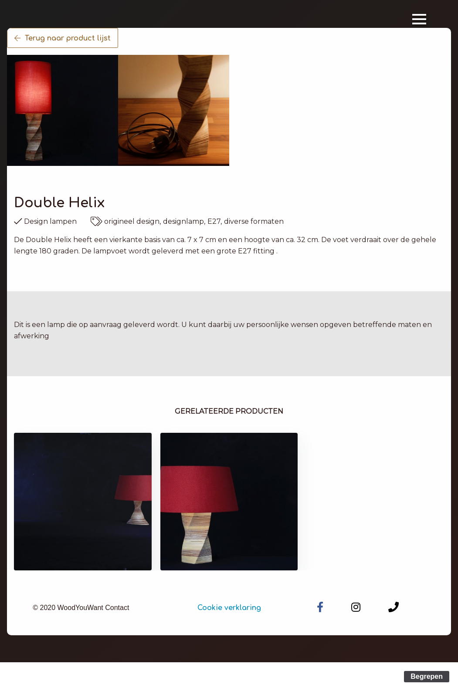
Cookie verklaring (229, 608)
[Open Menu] (419, 19)
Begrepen (427, 676)
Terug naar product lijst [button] (62, 38)
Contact (117, 607)
